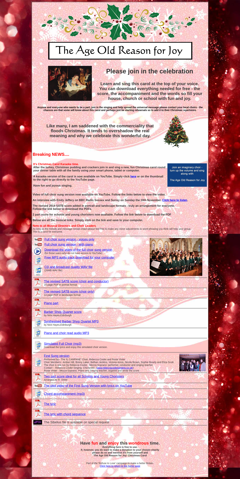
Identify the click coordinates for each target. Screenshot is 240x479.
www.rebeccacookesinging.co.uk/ (115, 367)
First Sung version (56, 356)
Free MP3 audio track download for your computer (79, 257)
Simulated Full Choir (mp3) (63, 344)
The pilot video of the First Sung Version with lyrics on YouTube (88, 385)
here (133, 176)
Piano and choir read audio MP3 (66, 333)
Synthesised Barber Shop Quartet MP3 (71, 321)
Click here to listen (174, 200)
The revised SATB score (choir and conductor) (76, 281)
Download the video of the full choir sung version (78, 250)
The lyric (50, 404)
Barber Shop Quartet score (63, 312)
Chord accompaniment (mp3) (64, 394)
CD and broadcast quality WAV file (68, 267)
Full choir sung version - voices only (69, 239)
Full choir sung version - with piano (68, 244)
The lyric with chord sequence (65, 414)
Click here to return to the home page (120, 466)
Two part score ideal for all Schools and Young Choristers (84, 376)
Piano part (51, 303)
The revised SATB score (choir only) (69, 291)
